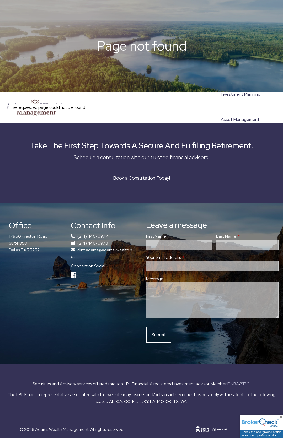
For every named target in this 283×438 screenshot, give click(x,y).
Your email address (183, 257)
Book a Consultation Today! (141, 178)
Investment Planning (240, 94)
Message (154, 279)
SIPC (245, 384)
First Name (156, 236)
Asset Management (240, 119)
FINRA (233, 384)
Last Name (245, 236)
